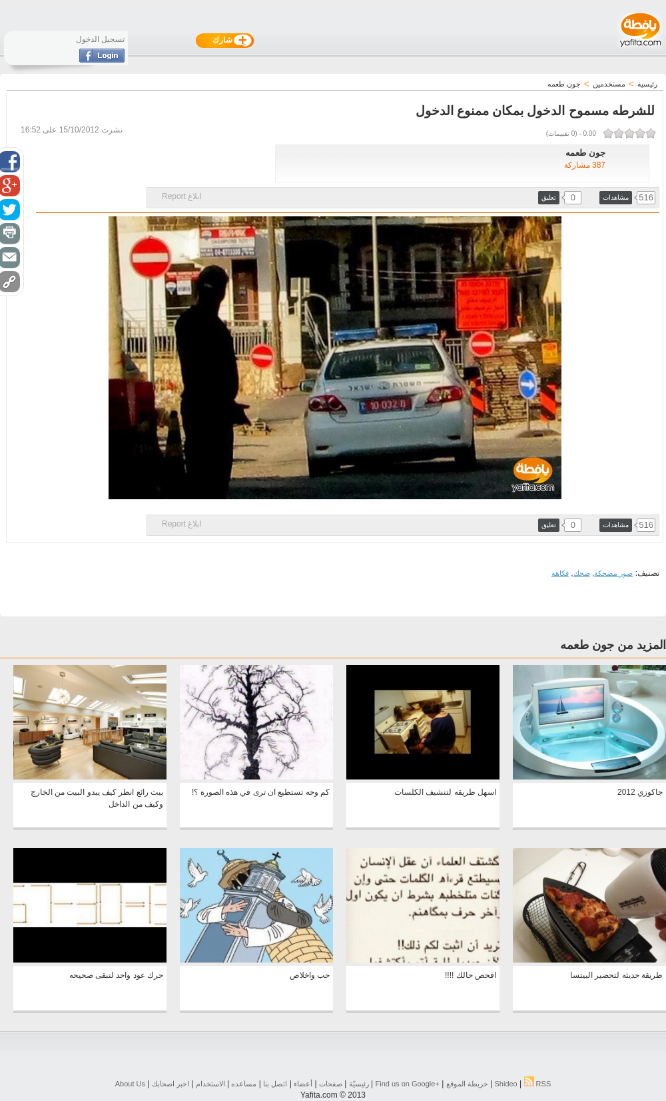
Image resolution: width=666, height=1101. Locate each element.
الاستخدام (210, 1084)
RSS (537, 1084)
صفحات (330, 1084)
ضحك (581, 573)
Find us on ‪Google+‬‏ (408, 1084)
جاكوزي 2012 (640, 792)
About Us (130, 1084)
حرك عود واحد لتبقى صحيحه (116, 975)
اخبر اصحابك (170, 1084)
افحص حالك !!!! (470, 975)
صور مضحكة (613, 573)
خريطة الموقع (467, 1084)
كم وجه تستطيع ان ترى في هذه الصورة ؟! (261, 792)
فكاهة (560, 573)
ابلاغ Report (181, 196)
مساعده (243, 1084)
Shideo (505, 1084)
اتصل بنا (275, 1084)
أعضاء (303, 1084)
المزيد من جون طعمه (613, 645)
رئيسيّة (359, 1084)
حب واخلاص (310, 975)
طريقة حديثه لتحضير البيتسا (616, 975)
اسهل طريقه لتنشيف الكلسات (445, 792)
